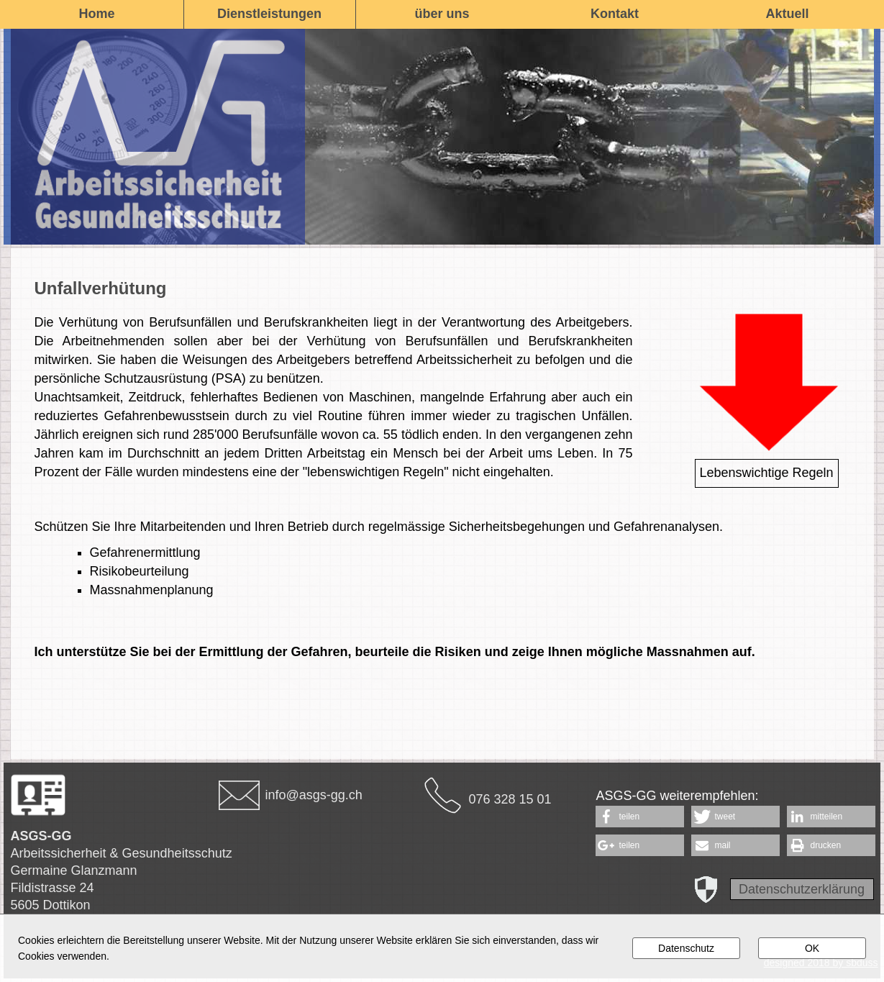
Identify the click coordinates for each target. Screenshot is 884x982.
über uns (441, 13)
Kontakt (615, 13)
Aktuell (786, 13)
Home (96, 13)
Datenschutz (686, 948)
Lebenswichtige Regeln (766, 472)
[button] (640, 816)
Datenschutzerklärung (802, 889)
